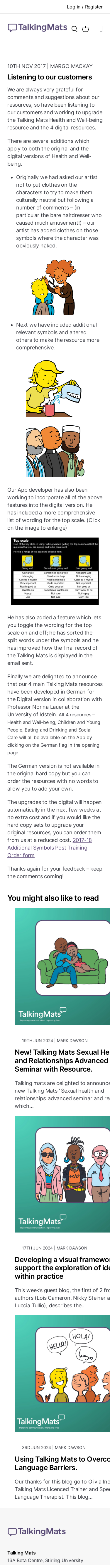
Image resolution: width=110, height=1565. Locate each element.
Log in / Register (85, 7)
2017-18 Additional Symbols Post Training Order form (49, 847)
